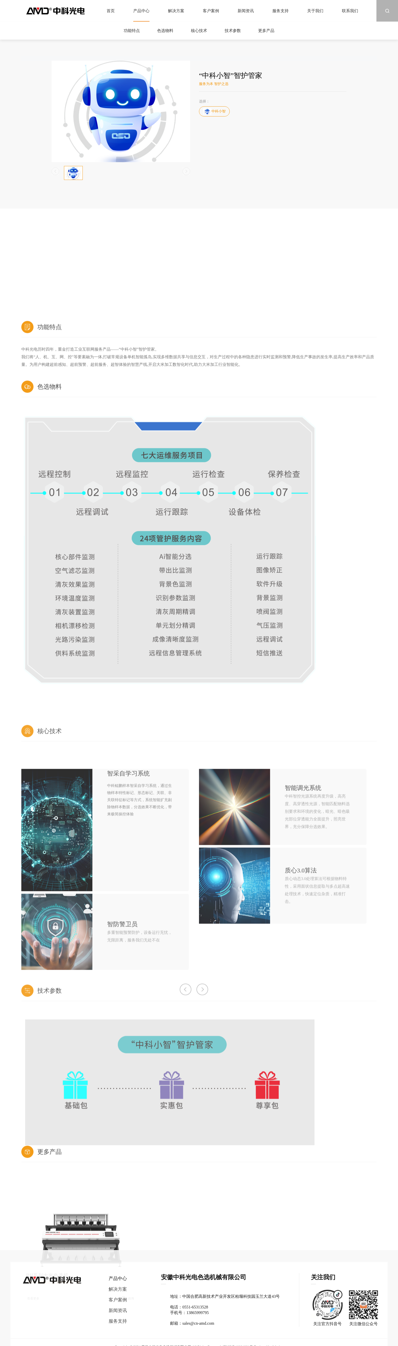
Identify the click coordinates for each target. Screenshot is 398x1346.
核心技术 (199, 31)
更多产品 (266, 31)
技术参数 (233, 31)
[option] (127, 1323)
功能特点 (132, 31)
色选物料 (165, 31)
